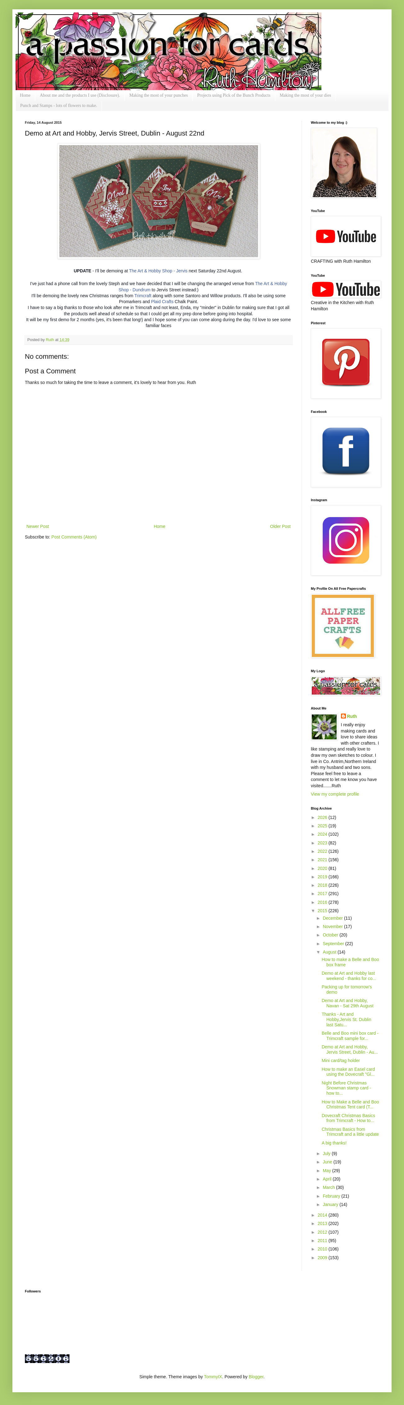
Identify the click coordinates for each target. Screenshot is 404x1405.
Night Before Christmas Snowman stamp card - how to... (346, 1088)
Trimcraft (143, 295)
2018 (323, 885)
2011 (323, 1240)
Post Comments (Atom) (74, 536)
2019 (323, 876)
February (332, 1196)
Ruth (50, 340)
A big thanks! (334, 1142)
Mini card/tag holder (341, 1060)
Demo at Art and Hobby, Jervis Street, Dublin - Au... (350, 1049)
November (333, 926)
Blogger (256, 1376)
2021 (323, 859)
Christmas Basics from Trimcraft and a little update (350, 1132)
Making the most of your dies (305, 95)
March (329, 1187)
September (334, 943)
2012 (323, 1232)
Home (25, 95)
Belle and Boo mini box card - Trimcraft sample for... (350, 1036)
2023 (323, 842)
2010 (323, 1248)
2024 (323, 834)
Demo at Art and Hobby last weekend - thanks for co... (349, 976)
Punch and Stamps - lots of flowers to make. (58, 105)
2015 (323, 910)
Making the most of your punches (158, 95)
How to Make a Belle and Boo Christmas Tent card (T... (350, 1104)
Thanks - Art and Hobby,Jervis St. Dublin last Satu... (346, 1019)
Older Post (280, 526)
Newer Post (37, 526)
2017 (323, 893)
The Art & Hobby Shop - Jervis (158, 270)
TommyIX (213, 1376)
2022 (323, 851)
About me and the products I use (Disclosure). (80, 95)
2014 (323, 1215)
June (328, 1161)
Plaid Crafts (162, 301)
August (330, 952)
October (331, 934)
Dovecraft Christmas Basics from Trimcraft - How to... (348, 1118)
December (333, 918)
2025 (323, 825)
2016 (323, 902)
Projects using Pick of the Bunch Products (233, 95)
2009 (323, 1257)
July (327, 1153)
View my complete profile (335, 794)
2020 (323, 868)
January (331, 1204)
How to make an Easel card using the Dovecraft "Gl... (348, 1072)
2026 (323, 817)
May (327, 1170)
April (328, 1178)
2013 (323, 1223)
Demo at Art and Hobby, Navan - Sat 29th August (348, 1003)
